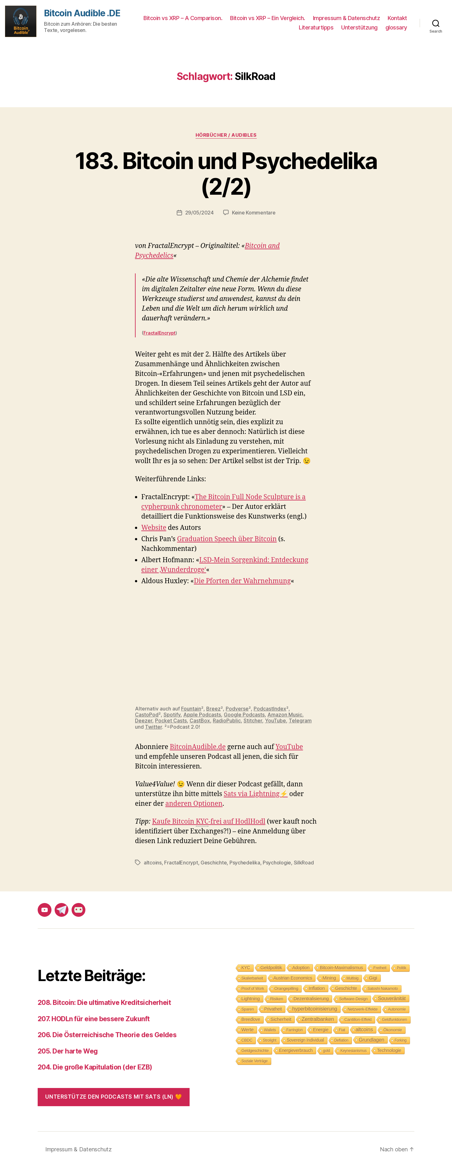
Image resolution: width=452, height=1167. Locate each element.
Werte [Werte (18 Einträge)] (247, 1029)
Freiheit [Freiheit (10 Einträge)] (379, 967)
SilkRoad (304, 862)
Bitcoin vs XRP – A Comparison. (182, 18)
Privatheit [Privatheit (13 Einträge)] (273, 1008)
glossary (396, 27)
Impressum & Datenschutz (346, 18)
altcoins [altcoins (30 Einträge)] (364, 1029)
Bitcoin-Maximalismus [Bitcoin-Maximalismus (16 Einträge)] (341, 967)
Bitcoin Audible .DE (82, 13)
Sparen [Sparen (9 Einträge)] (247, 1009)
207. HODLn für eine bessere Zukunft (94, 1019)
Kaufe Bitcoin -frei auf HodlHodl (209, 821)
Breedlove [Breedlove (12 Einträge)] (250, 1019)
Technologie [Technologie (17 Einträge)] (389, 1050)
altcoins (153, 862)
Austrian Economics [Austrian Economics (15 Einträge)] (292, 977)
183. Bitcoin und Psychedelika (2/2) (226, 173)
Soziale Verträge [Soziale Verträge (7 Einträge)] (254, 1061)
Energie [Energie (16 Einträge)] (320, 1029)
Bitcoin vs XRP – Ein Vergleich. (267, 18)
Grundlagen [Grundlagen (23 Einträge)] (371, 1040)
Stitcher (253, 720)
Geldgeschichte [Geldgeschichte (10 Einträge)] (255, 1050)
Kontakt (397, 18)
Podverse (237, 708)
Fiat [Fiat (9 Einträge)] (342, 1029)
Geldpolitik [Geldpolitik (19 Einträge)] (271, 967)
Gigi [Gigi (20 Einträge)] (373, 977)
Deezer (143, 720)
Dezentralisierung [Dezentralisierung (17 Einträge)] (311, 998)
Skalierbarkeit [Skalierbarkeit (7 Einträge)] (252, 978)
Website (153, 528)
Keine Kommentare (254, 212)
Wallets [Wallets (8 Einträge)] (270, 1030)
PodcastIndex (270, 708)
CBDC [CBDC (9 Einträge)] (246, 1040)
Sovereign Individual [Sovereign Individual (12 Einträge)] (305, 1040)
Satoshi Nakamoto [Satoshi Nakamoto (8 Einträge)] (383, 988)
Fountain (191, 708)
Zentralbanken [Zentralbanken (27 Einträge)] (318, 1019)
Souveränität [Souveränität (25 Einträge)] (392, 998)
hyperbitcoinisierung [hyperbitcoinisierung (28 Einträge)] (314, 1009)
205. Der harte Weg (68, 1051)
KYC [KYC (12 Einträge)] (245, 967)
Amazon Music (284, 714)
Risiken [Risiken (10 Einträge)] (276, 998)
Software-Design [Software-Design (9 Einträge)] (353, 998)
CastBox (200, 720)
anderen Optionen (194, 804)
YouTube (275, 720)
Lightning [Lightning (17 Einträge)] (250, 998)
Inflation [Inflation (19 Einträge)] (317, 988)
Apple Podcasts (202, 714)
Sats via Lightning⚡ (256, 794)
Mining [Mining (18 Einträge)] (329, 977)
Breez (213, 708)
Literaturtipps (316, 27)
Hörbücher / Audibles (226, 135)
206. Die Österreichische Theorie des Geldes (107, 1035)
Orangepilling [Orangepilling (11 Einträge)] (286, 988)
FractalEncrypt (159, 332)
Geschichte (214, 862)
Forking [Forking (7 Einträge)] (400, 1040)
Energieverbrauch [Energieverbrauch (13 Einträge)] (296, 1050)
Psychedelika (244, 862)
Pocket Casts (171, 720)
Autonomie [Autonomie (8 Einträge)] (397, 1009)
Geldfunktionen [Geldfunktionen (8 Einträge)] (394, 1019)
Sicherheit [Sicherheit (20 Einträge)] (281, 1019)
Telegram (300, 720)
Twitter (153, 727)
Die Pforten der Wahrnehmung (242, 581)
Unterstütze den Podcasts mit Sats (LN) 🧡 (113, 1097)
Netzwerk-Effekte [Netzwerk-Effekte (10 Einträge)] (362, 1009)
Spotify (172, 714)
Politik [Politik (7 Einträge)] (401, 968)
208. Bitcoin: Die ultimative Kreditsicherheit (104, 1002)
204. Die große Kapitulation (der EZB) (95, 1067)
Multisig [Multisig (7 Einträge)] (353, 978)
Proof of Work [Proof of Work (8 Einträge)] (252, 988)
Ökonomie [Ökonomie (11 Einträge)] (392, 1029)
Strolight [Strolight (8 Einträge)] (269, 1040)
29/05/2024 (199, 212)
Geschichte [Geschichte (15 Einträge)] (346, 988)
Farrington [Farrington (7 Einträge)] (294, 1030)
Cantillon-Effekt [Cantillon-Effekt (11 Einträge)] (358, 1019)
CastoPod (147, 714)
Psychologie (277, 862)
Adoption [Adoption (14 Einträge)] (300, 967)
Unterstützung (359, 27)
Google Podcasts (244, 714)
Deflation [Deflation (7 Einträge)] (341, 1040)
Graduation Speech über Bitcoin (227, 539)
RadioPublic (227, 720)
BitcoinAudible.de (198, 747)
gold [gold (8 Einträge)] (326, 1050)
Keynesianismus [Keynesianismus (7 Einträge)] (353, 1050)
